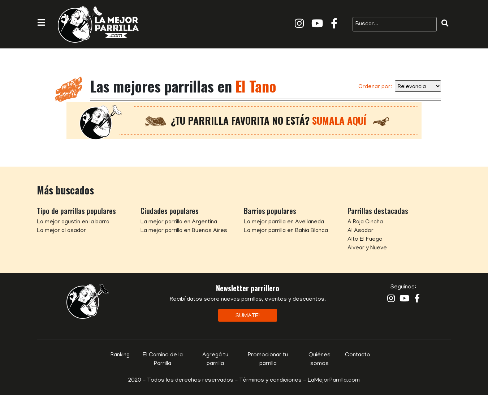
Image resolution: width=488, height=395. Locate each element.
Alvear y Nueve (367, 248)
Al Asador (360, 231)
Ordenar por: (375, 87)
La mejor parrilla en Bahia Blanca (286, 231)
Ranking (120, 355)
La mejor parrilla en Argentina (179, 222)
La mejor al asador (61, 231)
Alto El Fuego (365, 239)
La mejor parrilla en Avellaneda (284, 222)
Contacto (357, 355)
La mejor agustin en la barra (73, 222)
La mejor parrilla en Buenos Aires (184, 231)
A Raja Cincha (365, 222)
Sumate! (248, 316)
